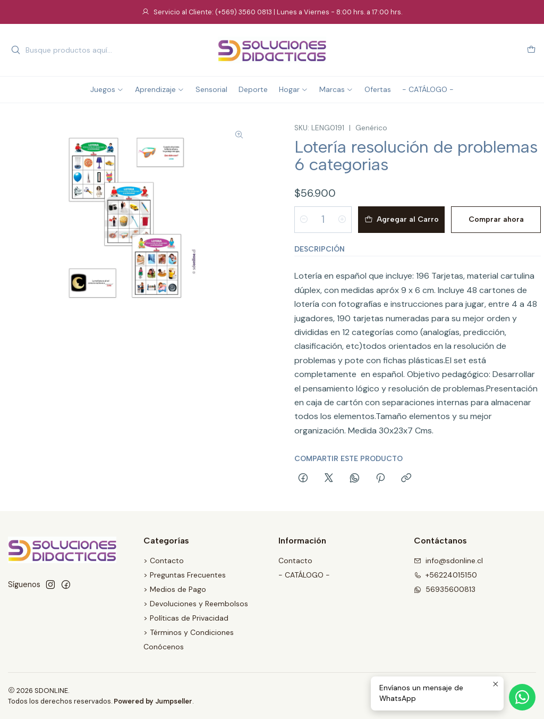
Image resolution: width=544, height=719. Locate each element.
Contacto (295, 560)
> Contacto (163, 560)
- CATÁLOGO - (304, 575)
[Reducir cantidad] (304, 219)
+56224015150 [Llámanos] (445, 575)
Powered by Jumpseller (153, 701)
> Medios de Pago (174, 589)
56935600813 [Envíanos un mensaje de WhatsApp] (444, 589)
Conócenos (163, 646)
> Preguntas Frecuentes (184, 575)
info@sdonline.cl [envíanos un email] (448, 560)
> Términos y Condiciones (188, 632)
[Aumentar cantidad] (342, 219)
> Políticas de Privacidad (185, 618)
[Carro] (531, 50)
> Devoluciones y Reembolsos (195, 603)
